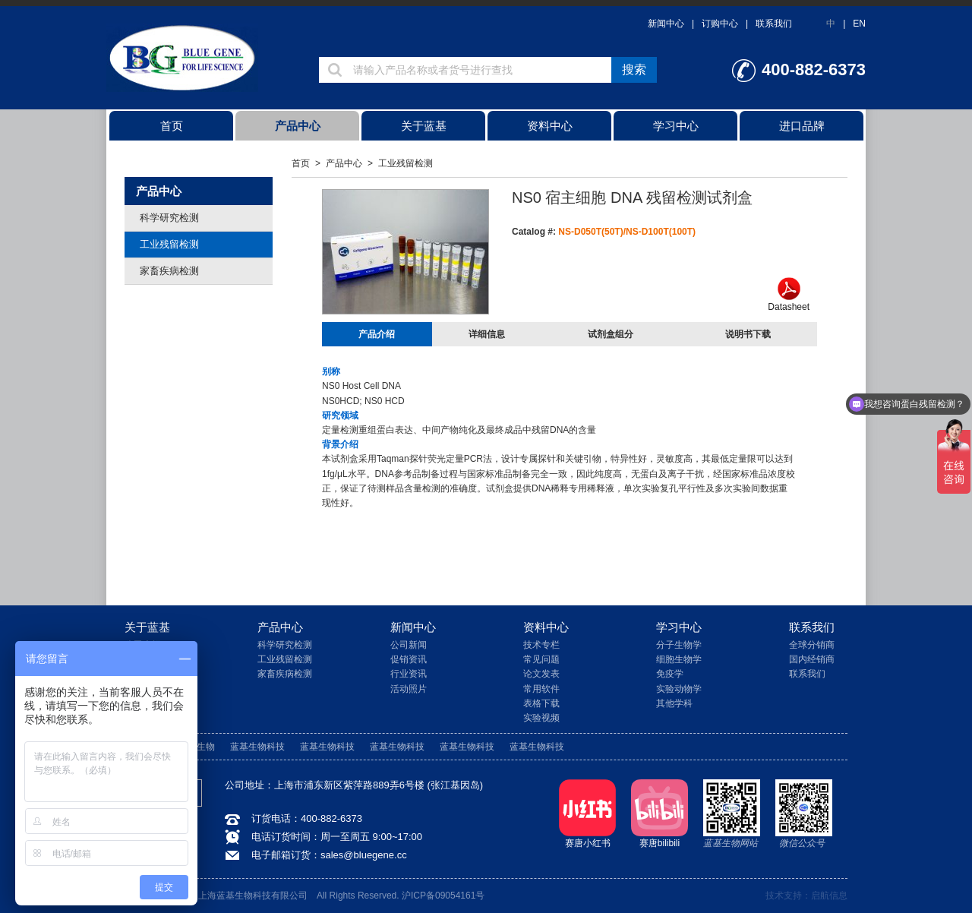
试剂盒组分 (610, 334)
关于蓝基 (424, 125)
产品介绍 (376, 334)
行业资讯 (408, 673)
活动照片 (408, 689)
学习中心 (676, 125)
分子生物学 (679, 645)
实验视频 (541, 717)
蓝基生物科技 (257, 746)
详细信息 (487, 334)
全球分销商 (812, 645)
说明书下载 (748, 334)
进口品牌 (802, 125)
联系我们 (774, 23)
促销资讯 (408, 659)
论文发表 (541, 673)
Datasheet (788, 294)
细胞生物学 (679, 659)
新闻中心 (666, 23)
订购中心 (720, 23)
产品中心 (297, 125)
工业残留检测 (169, 244)
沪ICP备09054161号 (443, 895)
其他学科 (674, 703)
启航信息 (829, 895)
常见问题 (541, 659)
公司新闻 (408, 645)
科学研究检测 (169, 217)
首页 (171, 125)
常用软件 (541, 689)
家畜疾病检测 (169, 270)
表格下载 (541, 703)
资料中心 (550, 125)
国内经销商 (812, 659)
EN (859, 23)
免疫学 (669, 673)
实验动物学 (679, 689)
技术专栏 (541, 645)
